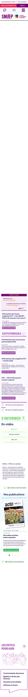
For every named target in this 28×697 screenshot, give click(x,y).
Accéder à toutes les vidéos (17, 487)
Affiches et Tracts (10, 685)
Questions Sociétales (12, 682)
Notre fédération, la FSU (8, 2)
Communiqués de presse (13, 673)
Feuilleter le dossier (12, 550)
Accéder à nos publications (15, 561)
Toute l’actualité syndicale (15, 410)
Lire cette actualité (10, 327)
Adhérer (22, 5)
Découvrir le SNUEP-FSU (8, 5)
